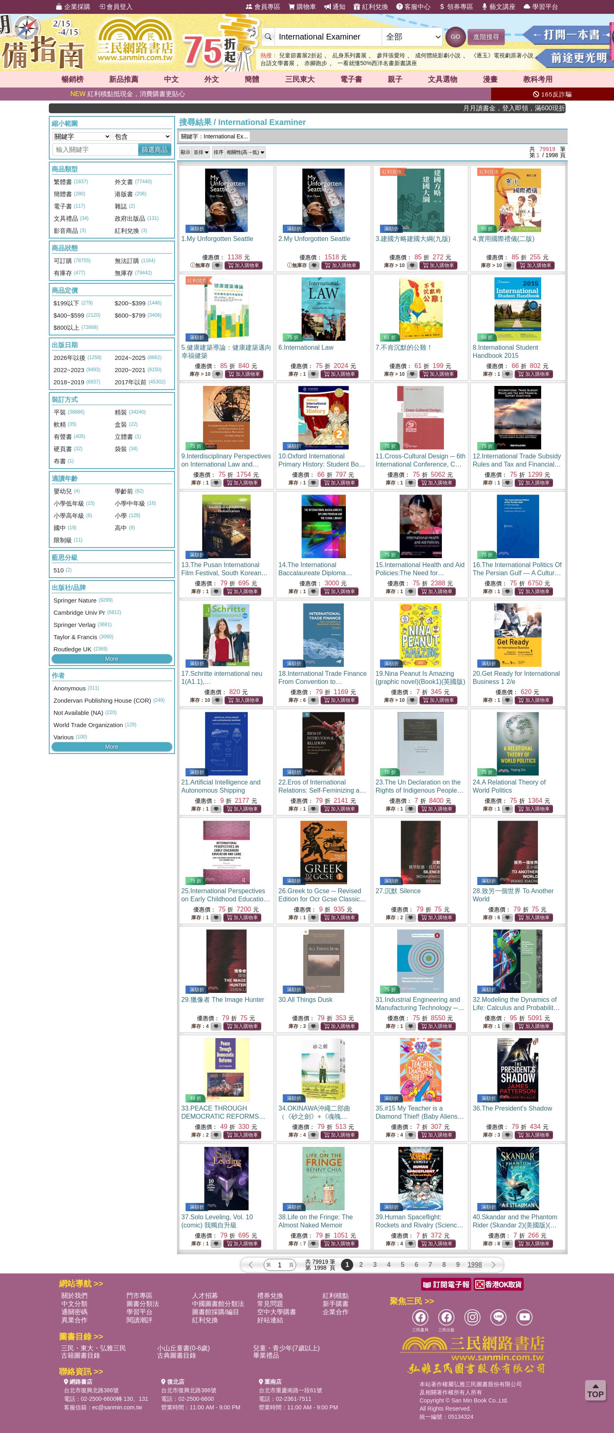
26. (322, 899)
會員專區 (263, 6)
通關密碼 (74, 1311)
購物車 (302, 6)
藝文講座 (498, 6)
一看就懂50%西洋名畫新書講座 (377, 63)
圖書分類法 (143, 1303)
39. (419, 1225)
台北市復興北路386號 (91, 1390)
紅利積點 (336, 1295)
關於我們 (74, 1295)
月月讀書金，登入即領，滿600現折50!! (539, 108)
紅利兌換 (371, 6)
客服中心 (413, 6)
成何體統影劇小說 (438, 55)
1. (217, 238)
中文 (171, 79)
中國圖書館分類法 (218, 1303)
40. (515, 1225)
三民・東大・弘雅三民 (93, 1348)
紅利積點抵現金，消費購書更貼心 (127, 93)
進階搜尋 (486, 36)
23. (419, 790)
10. (321, 464)
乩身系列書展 (349, 55)
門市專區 (140, 1295)
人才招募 (205, 1295)
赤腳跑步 (315, 63)
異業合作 (74, 1320)
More (111, 658)
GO (455, 36)
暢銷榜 (72, 79)
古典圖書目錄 (176, 1355)
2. (314, 238)
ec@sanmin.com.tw (117, 1407)
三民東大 (300, 79)
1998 (475, 1264)
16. (517, 573)
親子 (395, 79)
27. (398, 890)
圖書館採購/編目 (215, 1311)
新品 (123, 79)
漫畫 (490, 79)
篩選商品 (155, 149)
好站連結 (270, 1320)
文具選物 (442, 79)
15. (420, 573)
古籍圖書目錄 (80, 1355)
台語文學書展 (277, 63)
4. (504, 238)
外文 (211, 79)
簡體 (252, 79)
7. (404, 347)
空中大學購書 (276, 1311)
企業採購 (73, 6)
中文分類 (74, 1303)
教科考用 (538, 79)
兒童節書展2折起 (300, 55)
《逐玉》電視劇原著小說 (502, 55)
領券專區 (456, 6)
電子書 (351, 79)
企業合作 (336, 1311)
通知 (334, 6)
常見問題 (270, 1303)
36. (512, 1108)
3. (413, 238)
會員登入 (115, 6)
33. (223, 1116)
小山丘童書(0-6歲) (183, 1348)
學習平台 (541, 6)
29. (222, 999)
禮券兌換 (270, 1295)
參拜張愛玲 (391, 55)
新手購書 (336, 1303)
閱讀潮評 (140, 1320)
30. (305, 999)
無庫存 (200, 265)
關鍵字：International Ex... (214, 136)
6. (305, 347)
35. (420, 1116)
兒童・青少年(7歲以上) (286, 1348)
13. (224, 573)
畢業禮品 (266, 1355)
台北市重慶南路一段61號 (290, 1390)
